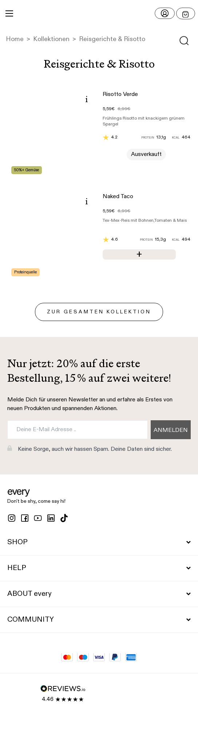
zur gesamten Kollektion (99, 311)
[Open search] (184, 41)
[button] (99, 13)
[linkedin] (51, 518)
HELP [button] (99, 568)
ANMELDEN (171, 430)
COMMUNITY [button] (99, 619)
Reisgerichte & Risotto (112, 39)
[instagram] (11, 518)
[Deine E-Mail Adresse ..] (77, 429)
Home (15, 39)
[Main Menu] (9, 13)
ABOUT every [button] (99, 594)
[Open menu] (185, 13)
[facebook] (24, 518)
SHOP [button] (99, 542)
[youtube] (37, 518)
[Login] (165, 13)
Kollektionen (51, 39)
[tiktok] (64, 518)
